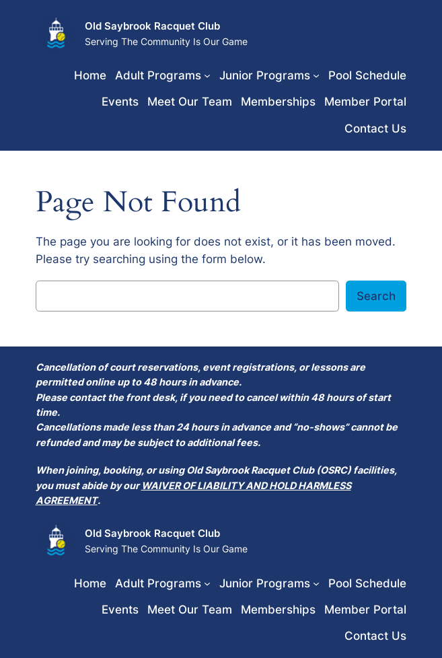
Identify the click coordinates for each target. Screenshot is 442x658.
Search (376, 296)
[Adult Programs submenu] (207, 75)
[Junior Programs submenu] (316, 75)
